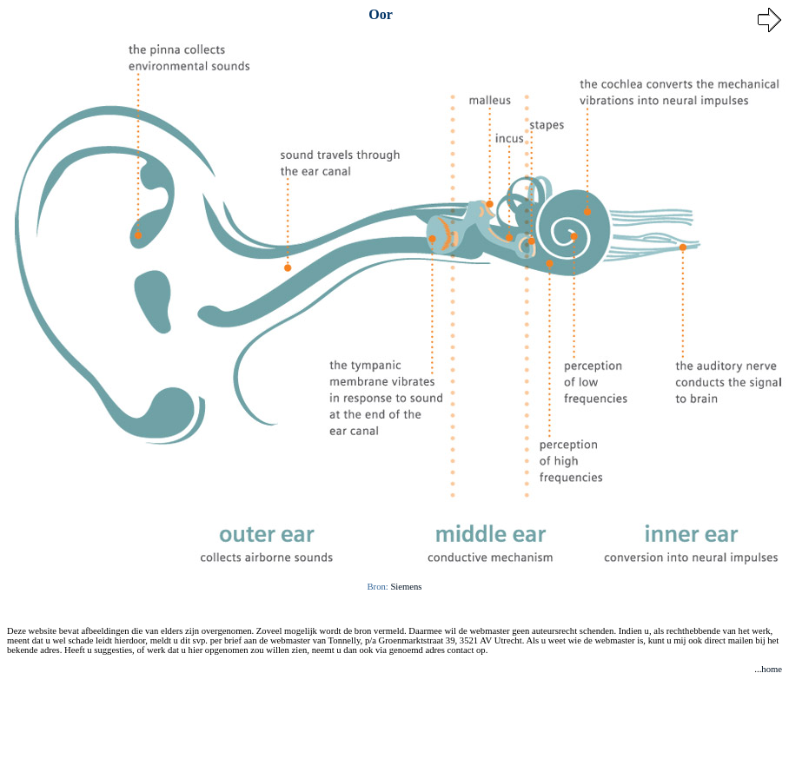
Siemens (405, 586)
